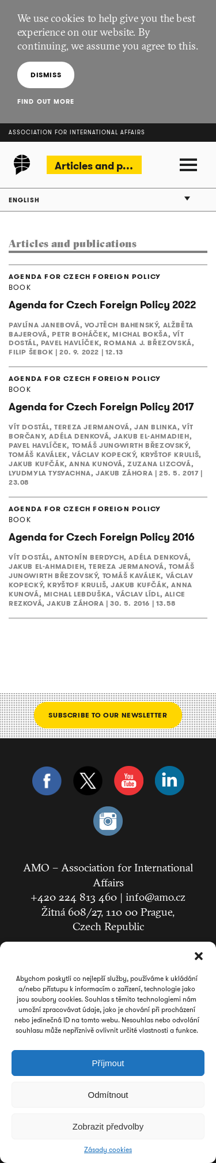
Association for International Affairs (77, 132)
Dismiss (46, 75)
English (24, 200)
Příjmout (108, 1063)
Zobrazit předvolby (108, 1126)
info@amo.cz (155, 897)
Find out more (45, 101)
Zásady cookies (108, 1149)
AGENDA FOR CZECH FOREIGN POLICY (85, 276)
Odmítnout (108, 1095)
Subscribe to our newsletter (107, 715)
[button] (198, 956)
